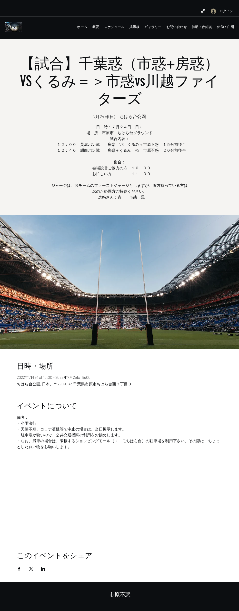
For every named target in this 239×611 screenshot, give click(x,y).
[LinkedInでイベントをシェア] (43, 569)
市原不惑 (119, 594)
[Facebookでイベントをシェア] (19, 569)
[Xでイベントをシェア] (31, 569)
